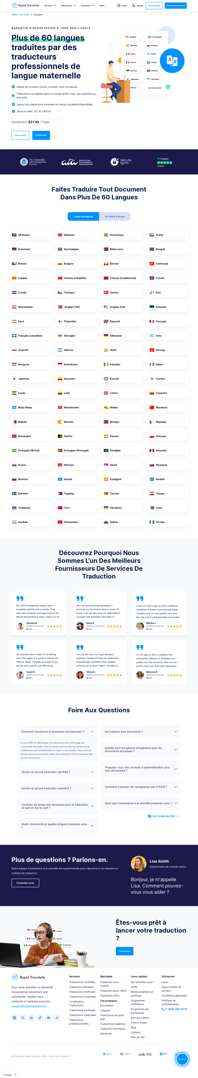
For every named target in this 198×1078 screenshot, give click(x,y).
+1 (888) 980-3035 (174, 1009)
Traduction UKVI (109, 995)
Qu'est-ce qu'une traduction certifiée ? (58, 772)
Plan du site (138, 1037)
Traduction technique (112, 1028)
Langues (105, 1010)
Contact (135, 1032)
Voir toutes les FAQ (164, 816)
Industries (105, 1033)
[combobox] (10, 1075)
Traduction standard (81, 987)
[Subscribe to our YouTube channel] (49, 1018)
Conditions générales (174, 995)
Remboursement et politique (142, 993)
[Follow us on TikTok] (40, 1018)
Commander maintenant (175, 5)
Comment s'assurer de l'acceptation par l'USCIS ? (141, 786)
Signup (137, 5)
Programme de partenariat (139, 1011)
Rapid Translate (20, 14)
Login (122, 5)
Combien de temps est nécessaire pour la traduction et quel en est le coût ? (58, 806)
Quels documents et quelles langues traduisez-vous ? (58, 826)
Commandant (41, 135)
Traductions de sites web (112, 1017)
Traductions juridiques (82, 1010)
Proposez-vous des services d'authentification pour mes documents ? (141, 769)
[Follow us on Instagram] (14, 1018)
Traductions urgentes (112, 1023)
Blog (133, 1027)
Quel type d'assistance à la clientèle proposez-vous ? (141, 803)
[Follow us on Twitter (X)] (23, 1018)
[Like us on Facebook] (58, 1018)
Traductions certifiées (82, 982)
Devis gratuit (154, 5)
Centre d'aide (139, 1022)
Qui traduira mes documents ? (141, 731)
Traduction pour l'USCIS (109, 983)
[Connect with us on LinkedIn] (32, 1018)
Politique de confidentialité (170, 1002)
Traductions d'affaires (82, 991)
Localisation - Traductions (77, 1003)
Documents (107, 1005)
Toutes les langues (83, 216)
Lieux (165, 982)
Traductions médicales (82, 1015)
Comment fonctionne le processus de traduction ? (58, 731)
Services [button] (48, 5)
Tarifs (102, 5)
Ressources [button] (66, 5)
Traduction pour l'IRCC (113, 990)
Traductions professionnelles (79, 1021)
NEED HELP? (182, 1059)
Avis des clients (140, 1017)
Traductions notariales (82, 996)
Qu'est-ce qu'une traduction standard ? (58, 788)
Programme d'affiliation (138, 1002)
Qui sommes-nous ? (142, 982)
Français (7, 1075)
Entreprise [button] (85, 5)
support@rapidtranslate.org (28, 1006)
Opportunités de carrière (171, 988)
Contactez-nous (25, 883)
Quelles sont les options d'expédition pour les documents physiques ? (141, 749)
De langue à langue (115, 216)
